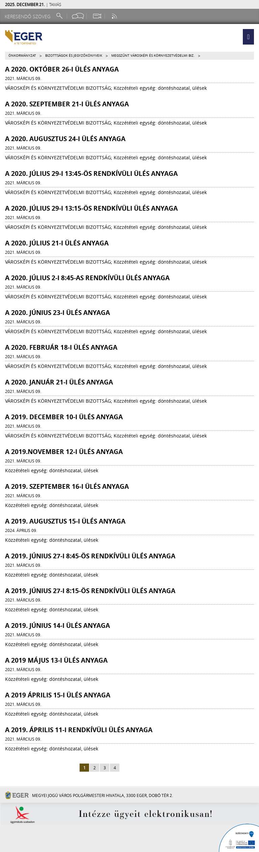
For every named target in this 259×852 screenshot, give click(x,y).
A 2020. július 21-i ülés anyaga (57, 243)
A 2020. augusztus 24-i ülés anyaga (65, 138)
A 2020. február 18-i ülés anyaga (61, 347)
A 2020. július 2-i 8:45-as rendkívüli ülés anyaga (87, 277)
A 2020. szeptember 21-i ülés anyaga (67, 104)
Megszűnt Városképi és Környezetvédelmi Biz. (153, 55)
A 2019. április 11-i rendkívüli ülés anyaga (78, 729)
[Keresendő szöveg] (29, 16)
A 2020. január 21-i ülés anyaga (59, 382)
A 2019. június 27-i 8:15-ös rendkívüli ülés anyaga (90, 590)
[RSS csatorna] (115, 16)
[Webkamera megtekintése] (96, 16)
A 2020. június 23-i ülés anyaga (57, 312)
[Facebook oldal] (78, 16)
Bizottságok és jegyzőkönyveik (73, 55)
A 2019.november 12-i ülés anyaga (64, 451)
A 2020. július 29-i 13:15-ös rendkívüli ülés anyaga (91, 208)
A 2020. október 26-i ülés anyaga (62, 69)
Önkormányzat (22, 55)
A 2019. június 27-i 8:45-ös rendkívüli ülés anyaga (90, 556)
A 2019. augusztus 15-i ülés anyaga (65, 521)
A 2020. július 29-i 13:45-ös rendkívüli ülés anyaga (91, 173)
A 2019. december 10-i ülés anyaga (64, 416)
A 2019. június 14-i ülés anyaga (57, 625)
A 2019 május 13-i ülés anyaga (56, 660)
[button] (248, 37)
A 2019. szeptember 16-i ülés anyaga (67, 486)
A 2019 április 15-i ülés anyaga (57, 695)
